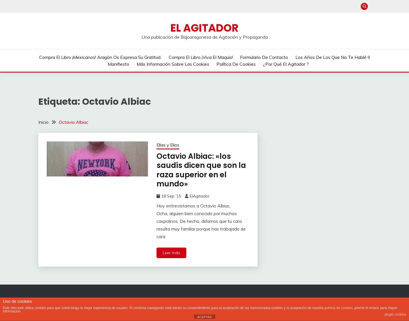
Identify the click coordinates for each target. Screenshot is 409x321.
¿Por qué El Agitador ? (286, 64)
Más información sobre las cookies (173, 64)
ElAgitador (200, 196)
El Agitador (204, 27)
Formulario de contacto (264, 57)
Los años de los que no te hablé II (332, 57)
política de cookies (339, 308)
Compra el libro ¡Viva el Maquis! (201, 57)
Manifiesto (118, 64)
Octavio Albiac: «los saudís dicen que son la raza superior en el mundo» (201, 170)
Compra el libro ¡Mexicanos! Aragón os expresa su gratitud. (100, 57)
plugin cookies (395, 314)
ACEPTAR (204, 317)
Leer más (171, 252)
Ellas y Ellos (167, 145)
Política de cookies (236, 64)
